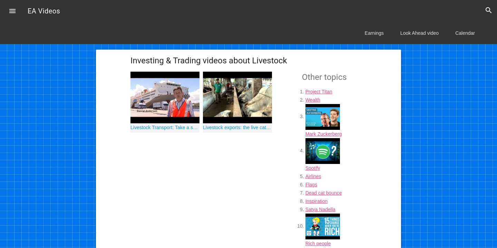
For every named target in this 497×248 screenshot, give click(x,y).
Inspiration (316, 201)
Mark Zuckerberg (323, 134)
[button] (12, 11)
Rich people (318, 243)
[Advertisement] (208, 184)
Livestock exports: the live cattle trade (237, 127)
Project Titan (318, 91)
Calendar (465, 33)
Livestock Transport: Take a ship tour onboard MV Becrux (164, 127)
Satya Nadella (320, 209)
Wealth (312, 100)
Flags (311, 184)
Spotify (312, 168)
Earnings (374, 33)
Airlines (313, 176)
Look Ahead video (419, 33)
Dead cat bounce (323, 193)
